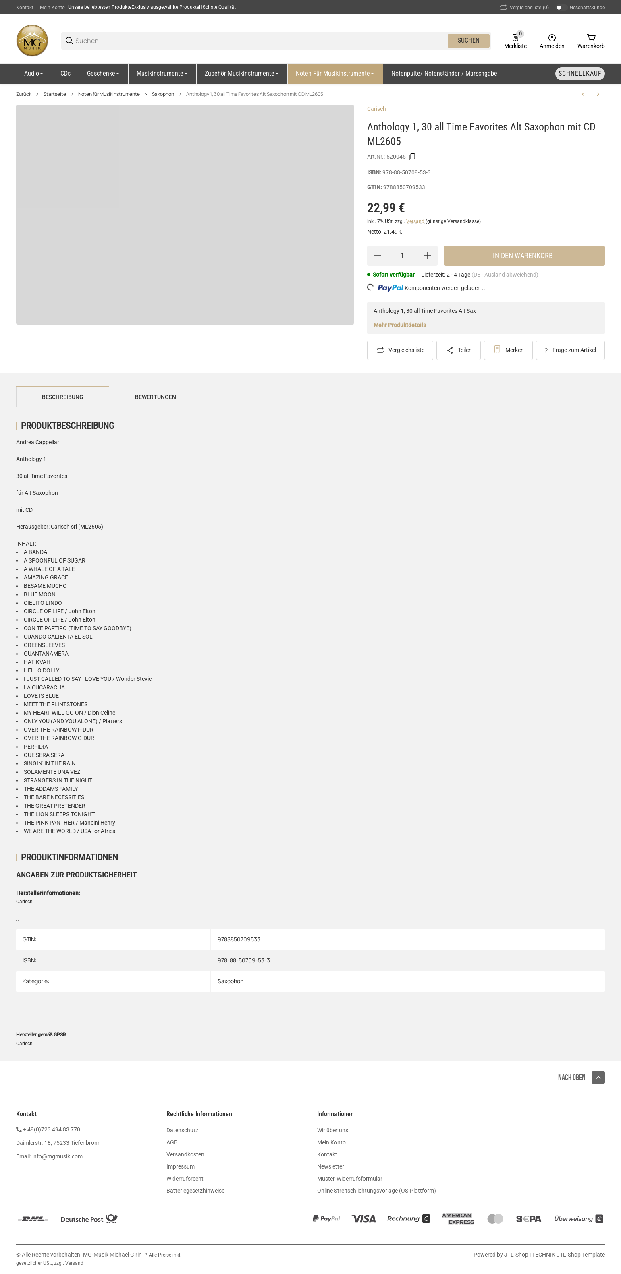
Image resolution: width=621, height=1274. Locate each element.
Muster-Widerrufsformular (349, 1178)
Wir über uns (332, 1130)
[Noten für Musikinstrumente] (335, 74)
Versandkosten (185, 1154)
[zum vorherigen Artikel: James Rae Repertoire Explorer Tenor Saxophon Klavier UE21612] (583, 94)
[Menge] (402, 256)
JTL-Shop (517, 1254)
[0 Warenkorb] (591, 41)
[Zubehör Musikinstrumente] (242, 74)
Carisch (376, 108)
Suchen (469, 40)
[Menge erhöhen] (428, 256)
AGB (172, 1142)
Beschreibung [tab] (62, 397)
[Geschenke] (104, 74)
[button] (598, 1077)
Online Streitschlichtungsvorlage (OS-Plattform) (376, 1190)
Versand (416, 221)
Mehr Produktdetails (400, 325)
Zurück (23, 94)
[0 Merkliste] (515, 41)
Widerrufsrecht (185, 1178)
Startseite (55, 94)
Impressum (180, 1166)
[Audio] (34, 74)
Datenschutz (182, 1130)
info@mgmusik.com (57, 1156)
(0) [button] (523, 7)
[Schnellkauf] (580, 73)
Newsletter (330, 1166)
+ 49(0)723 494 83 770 (51, 1129)
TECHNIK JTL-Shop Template (568, 1254)
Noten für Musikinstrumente (109, 94)
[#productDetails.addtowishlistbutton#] (508, 350)
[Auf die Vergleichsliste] (400, 350)
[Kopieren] (412, 157)
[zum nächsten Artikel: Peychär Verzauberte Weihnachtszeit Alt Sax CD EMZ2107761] (598, 94)
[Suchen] (261, 41)
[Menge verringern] (377, 256)
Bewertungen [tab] (155, 397)
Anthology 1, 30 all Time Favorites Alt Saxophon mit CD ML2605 (254, 94)
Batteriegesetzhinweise (195, 1190)
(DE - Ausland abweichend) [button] (504, 274)
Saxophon (163, 94)
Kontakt (24, 7)
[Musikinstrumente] (163, 74)
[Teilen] (458, 350)
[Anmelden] (552, 41)
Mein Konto (52, 7)
